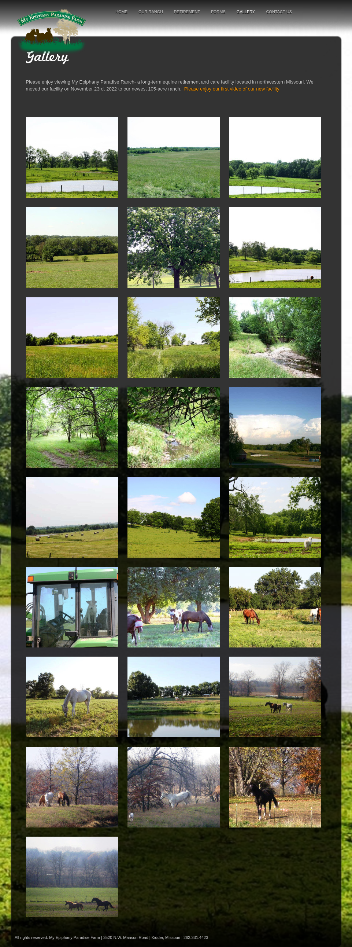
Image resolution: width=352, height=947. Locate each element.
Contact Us (279, 12)
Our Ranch (150, 12)
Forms (218, 12)
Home (121, 12)
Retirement (187, 12)
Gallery (246, 12)
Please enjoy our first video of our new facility (231, 89)
